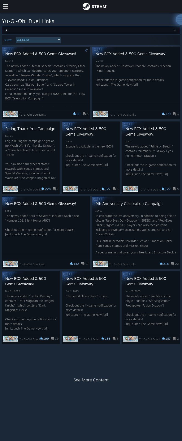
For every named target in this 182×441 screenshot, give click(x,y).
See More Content (91, 379)
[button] (38, 40)
